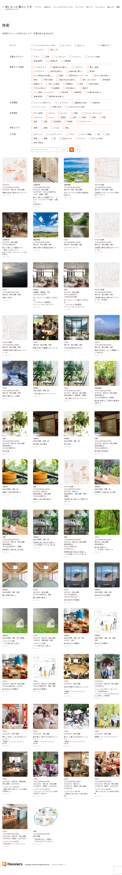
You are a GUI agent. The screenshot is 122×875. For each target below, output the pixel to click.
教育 (35, 138)
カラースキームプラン (40, 294)
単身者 (22, 638)
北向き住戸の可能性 (72, 600)
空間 (45, 121)
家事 (45, 138)
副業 (61, 75)
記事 (47, 57)
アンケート (77, 57)
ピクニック (38, 134)
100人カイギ (67, 138)
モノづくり (67, 45)
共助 (81, 84)
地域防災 (69, 84)
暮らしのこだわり (90, 80)
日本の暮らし (71, 88)
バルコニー (38, 117)
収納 (84, 117)
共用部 (69, 121)
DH (48, 292)
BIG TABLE (38, 143)
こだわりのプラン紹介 (76, 107)
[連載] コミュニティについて (106, 737)
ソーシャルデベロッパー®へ (45, 45)
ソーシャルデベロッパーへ (63, 7)
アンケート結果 (94, 57)
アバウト (38, 7)
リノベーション (40, 107)
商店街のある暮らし (57, 96)
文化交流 (64, 92)
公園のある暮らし (95, 92)
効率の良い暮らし (76, 71)
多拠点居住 (38, 96)
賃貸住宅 (96, 103)
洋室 (104, 117)
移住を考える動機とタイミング (45, 348)
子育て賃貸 (48, 80)
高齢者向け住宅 (81, 103)
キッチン (64, 113)
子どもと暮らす (40, 88)
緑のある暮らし (57, 71)
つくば (56, 128)
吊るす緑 (5, 451)
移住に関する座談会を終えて (44, 248)
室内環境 (57, 121)
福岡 (35, 128)
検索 (118, 7)
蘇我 (45, 128)
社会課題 (56, 88)
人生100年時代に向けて (73, 348)
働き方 (85, 88)
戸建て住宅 (57, 107)
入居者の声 (53, 61)
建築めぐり (38, 84)
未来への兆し (7, 297)
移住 (35, 80)
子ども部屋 (38, 113)
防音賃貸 (106, 80)
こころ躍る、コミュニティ (44, 92)
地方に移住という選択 (11, 396)
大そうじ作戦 (97, 138)
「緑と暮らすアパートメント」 (45, 394)
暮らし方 (54, 50)
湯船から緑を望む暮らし (12, 492)
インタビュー (61, 57)
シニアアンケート (56, 134)
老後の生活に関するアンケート (14, 193)
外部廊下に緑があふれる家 (105, 492)
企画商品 (36, 292)
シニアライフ (39, 71)
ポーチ (51, 113)
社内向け (36, 289)
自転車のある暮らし (60, 67)
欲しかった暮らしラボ (17, 6)
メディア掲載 (86, 134)
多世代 (92, 71)
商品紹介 (43, 292)
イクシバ (82, 138)
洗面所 (63, 117)
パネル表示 (71, 150)
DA (18, 638)
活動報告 (67, 61)
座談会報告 (38, 61)
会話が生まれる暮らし (67, 80)
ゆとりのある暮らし (102, 75)
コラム (36, 57)
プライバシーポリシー (58, 864)
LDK (110, 592)
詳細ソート (105, 45)
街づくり (81, 45)
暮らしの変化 (54, 84)
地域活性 (78, 92)
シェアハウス (63, 103)
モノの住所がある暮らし (43, 75)
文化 (108, 134)
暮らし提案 (94, 67)
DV (83, 638)
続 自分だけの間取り (72, 643)
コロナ (72, 134)
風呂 (35, 121)
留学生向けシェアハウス (78, 75)
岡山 (67, 128)
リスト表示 (78, 150)
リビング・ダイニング (92, 113)
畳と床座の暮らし (9, 595)
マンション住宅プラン (42, 103)
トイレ (51, 117)
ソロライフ (79, 67)
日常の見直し (94, 84)
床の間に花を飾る (40, 444)
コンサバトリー (85, 121)
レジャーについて (71, 248)
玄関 (76, 113)
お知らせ (47, 7)
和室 (94, 117)
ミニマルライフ (40, 67)
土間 (74, 117)
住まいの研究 (37, 390)
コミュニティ (39, 50)
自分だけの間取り (102, 643)
